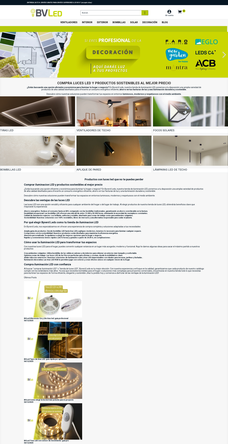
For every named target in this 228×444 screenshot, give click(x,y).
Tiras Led (7, 130)
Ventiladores (68, 22)
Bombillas (119, 22)
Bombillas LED (10, 169)
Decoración (149, 22)
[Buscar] (110, 12)
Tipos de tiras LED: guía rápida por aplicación (48, 359)
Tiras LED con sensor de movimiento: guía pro (49, 441)
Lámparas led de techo (170, 169)
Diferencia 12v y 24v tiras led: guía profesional (49, 318)
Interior (87, 22)
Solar (134, 22)
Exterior (102, 22)
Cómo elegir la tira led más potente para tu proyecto (52, 400)
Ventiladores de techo (94, 130)
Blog (165, 22)
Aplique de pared (89, 169)
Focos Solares (163, 130)
